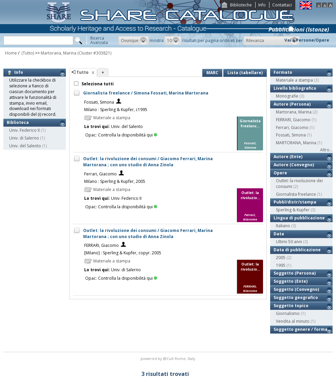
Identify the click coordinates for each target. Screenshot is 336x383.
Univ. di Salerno (24, 138)
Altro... (326, 150)
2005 (280, 257)
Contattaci (282, 5)
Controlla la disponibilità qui (127, 135)
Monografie (287, 96)
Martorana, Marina (58, 53)
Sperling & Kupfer (293, 210)
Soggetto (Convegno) (296, 289)
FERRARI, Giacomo (101, 245)
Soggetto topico (291, 305)
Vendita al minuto (293, 321)
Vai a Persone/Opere (306, 40)
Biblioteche (241, 5)
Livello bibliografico (295, 88)
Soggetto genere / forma (301, 329)
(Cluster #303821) (94, 53)
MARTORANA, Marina (296, 143)
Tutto (82, 72)
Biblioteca (18, 122)
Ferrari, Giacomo (100, 174)
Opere (280, 173)
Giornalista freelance (296, 194)
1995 (280, 265)
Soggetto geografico (296, 297)
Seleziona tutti (97, 84)
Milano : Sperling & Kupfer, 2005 (114, 181)
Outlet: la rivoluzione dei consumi (299, 183)
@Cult (169, 358)
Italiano (283, 226)
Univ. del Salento (25, 146)
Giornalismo (288, 313)
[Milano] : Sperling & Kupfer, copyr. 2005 (122, 253)
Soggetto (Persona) (295, 273)
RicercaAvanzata (99, 40)
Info (262, 5)
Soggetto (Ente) (290, 281)
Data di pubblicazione (297, 250)
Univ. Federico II (24, 130)
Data (279, 234)
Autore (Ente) (288, 156)
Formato (283, 72)
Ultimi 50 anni (289, 241)
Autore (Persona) (292, 104)
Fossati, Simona (99, 102)
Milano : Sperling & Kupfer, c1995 (115, 109)
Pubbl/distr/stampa (295, 202)
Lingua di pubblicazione (299, 218)
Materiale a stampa (294, 80)
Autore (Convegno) (294, 165)
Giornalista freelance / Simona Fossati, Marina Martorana (145, 93)
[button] (133, 40)
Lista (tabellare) (245, 73)
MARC (212, 73)
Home (11, 53)
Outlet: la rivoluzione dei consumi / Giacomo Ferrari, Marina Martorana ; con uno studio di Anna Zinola (148, 162)
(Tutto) (27, 53)
